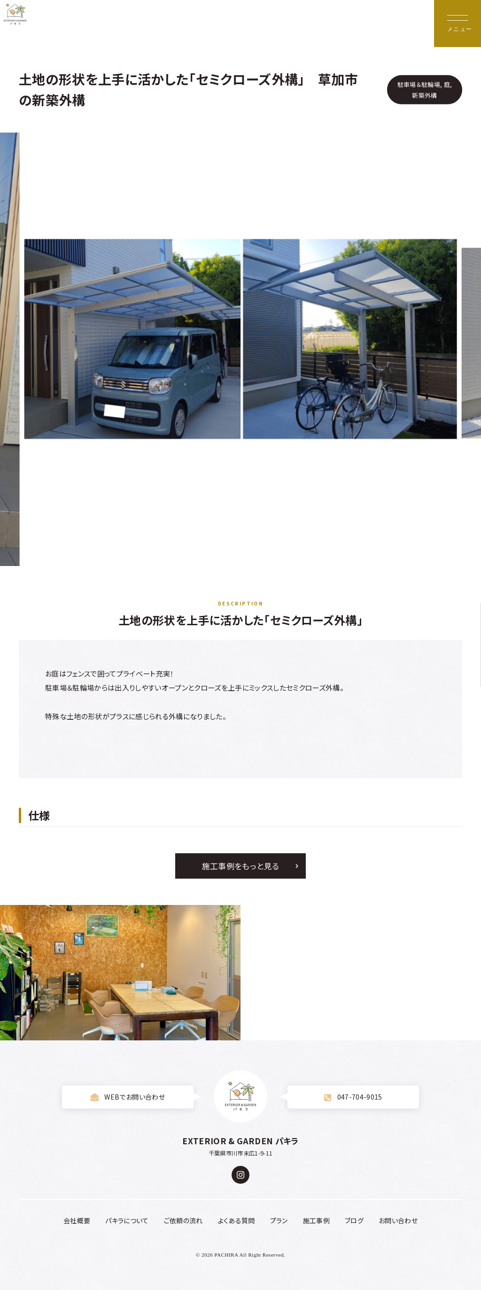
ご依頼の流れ (183, 1220)
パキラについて (126, 1220)
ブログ (354, 1220)
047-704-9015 (353, 1097)
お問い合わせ (398, 1220)
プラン (279, 1220)
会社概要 (76, 1220)
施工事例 (316, 1220)
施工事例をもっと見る (240, 866)
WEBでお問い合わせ (128, 1096)
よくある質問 (236, 1220)
